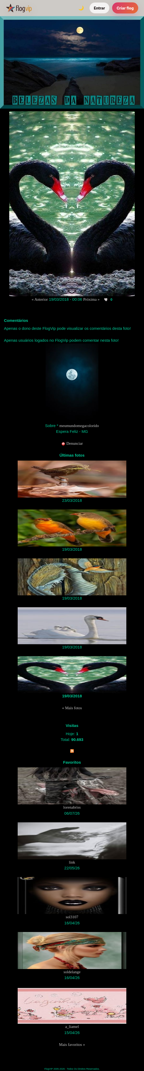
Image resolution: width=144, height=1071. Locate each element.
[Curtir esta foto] (106, 299)
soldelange (72, 972)
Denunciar (72, 443)
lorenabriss (72, 807)
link (72, 862)
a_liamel (72, 1026)
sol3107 (72, 917)
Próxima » (91, 299)
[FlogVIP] (19, 7)
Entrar (99, 8)
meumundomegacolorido (79, 426)
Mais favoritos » (72, 1044)
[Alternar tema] (81, 7)
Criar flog (125, 8)
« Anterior (40, 299)
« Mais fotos (72, 708)
